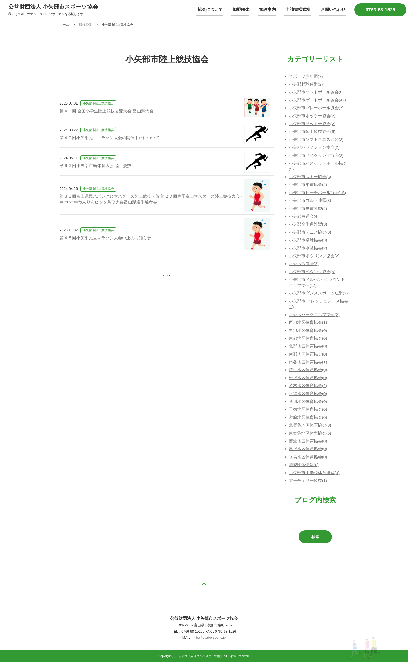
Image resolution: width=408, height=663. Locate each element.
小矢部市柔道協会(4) (308, 185)
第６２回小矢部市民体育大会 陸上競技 (95, 166)
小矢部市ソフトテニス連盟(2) (316, 140)
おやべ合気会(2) (304, 264)
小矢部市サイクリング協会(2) (316, 155)
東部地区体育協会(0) (308, 339)
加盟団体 (246, 10)
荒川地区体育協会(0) (308, 402)
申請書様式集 (300, 10)
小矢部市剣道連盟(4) (308, 209)
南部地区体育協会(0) (308, 355)
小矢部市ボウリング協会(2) (314, 256)
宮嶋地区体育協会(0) (308, 418)
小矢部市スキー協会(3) (310, 177)
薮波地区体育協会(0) (308, 442)
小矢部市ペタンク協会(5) (312, 272)
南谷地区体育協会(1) (308, 363)
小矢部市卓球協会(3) (308, 241)
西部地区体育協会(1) (308, 323)
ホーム (64, 25)
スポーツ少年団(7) (306, 76)
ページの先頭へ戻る (204, 585)
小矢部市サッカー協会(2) (312, 124)
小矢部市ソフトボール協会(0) (316, 92)
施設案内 (271, 10)
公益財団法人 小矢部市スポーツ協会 (55, 7)
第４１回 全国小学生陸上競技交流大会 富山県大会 (107, 111)
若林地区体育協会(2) (308, 386)
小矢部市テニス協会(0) (310, 232)
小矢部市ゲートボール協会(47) (317, 100)
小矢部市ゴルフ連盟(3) (310, 201)
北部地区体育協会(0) (308, 347)
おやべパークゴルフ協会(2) (314, 315)
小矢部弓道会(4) (304, 217)
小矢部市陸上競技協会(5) (312, 132)
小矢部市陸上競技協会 (98, 104)
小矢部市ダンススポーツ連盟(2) (318, 294)
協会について (217, 10)
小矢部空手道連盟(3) (308, 225)
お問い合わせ (333, 10)
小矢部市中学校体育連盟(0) (314, 473)
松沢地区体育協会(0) (308, 379)
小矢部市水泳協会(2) (308, 248)
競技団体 (85, 25)
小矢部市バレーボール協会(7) (316, 108)
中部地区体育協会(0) (308, 331)
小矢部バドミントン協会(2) (314, 148)
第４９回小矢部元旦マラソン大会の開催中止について (110, 138)
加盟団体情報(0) (304, 466)
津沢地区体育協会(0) (308, 450)
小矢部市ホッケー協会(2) (312, 116)
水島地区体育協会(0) (308, 458)
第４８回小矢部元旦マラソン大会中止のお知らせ (105, 238)
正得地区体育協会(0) (308, 394)
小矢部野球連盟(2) (306, 84)
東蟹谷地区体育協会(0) (310, 434)
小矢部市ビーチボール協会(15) (317, 193)
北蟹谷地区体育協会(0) (310, 426)
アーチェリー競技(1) (308, 481)
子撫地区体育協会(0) (308, 410)
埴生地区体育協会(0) (308, 371)
